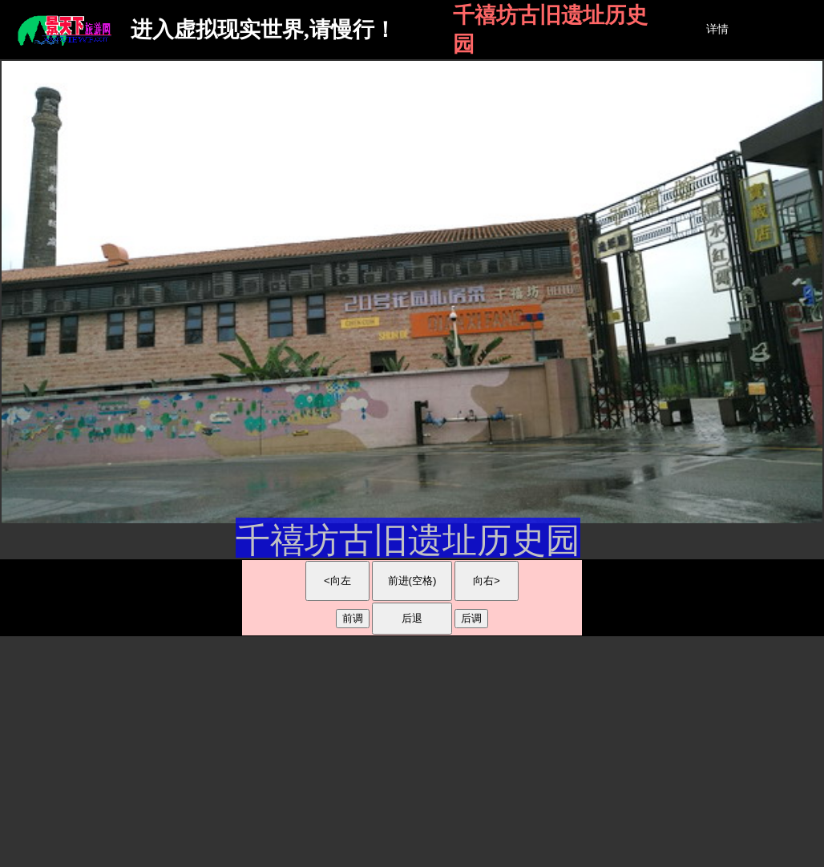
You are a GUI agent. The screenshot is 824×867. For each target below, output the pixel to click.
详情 (717, 29)
